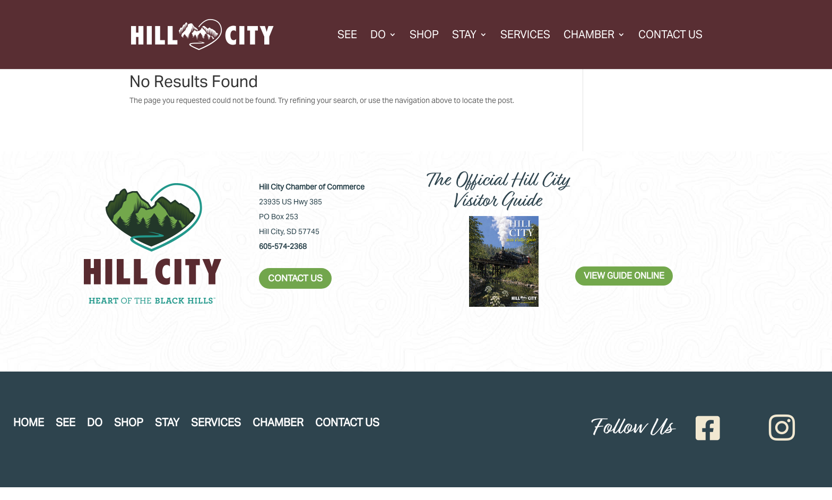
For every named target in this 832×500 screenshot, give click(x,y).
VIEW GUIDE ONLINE (624, 275)
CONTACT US (295, 278)
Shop (424, 36)
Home (28, 424)
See (347, 36)
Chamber (589, 36)
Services (525, 36)
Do (378, 36)
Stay (464, 36)
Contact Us (670, 36)
